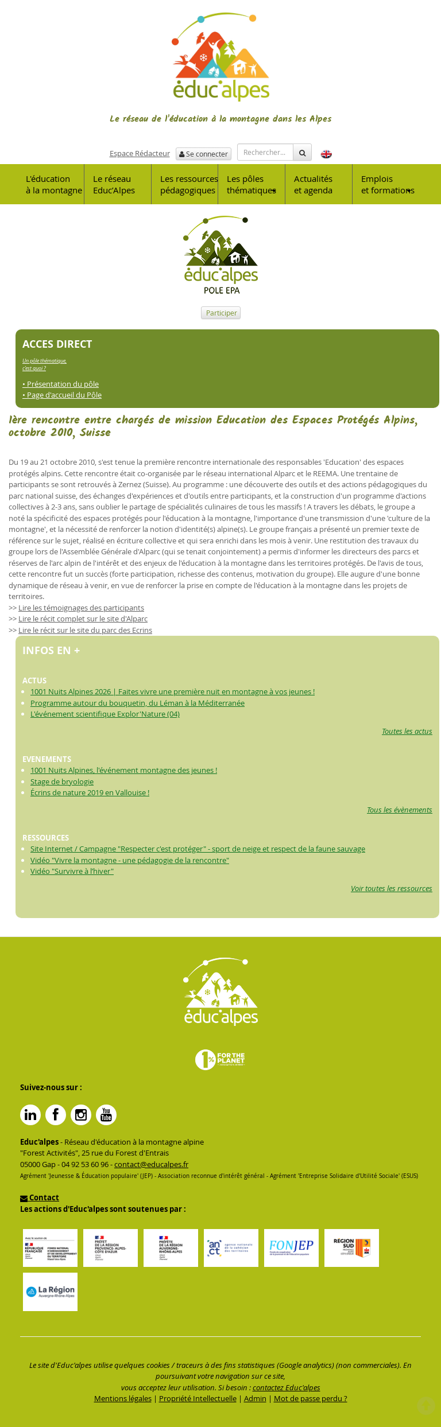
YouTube (106, 1115)
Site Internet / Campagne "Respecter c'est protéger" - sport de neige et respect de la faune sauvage (197, 848)
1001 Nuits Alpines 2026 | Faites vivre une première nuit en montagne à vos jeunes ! (172, 691)
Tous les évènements (399, 809)
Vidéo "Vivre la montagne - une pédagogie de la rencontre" (129, 860)
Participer (220, 312)
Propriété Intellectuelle (198, 1398)
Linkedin (30, 1115)
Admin (255, 1398)
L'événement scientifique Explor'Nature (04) (105, 714)
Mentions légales (123, 1398)
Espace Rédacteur (140, 153)
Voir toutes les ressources (391, 888)
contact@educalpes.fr (151, 1164)
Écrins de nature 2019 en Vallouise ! (89, 792)
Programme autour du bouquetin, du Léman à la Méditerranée (137, 703)
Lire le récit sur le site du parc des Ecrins (85, 630)
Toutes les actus (407, 731)
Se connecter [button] (203, 153)
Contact (39, 1197)
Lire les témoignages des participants (81, 607)
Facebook (56, 1115)
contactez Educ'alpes (286, 1387)
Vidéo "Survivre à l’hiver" (72, 871)
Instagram (81, 1115)
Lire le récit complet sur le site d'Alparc (83, 618)
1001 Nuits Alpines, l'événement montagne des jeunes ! (123, 770)
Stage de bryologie (62, 781)
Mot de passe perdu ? (310, 1398)
